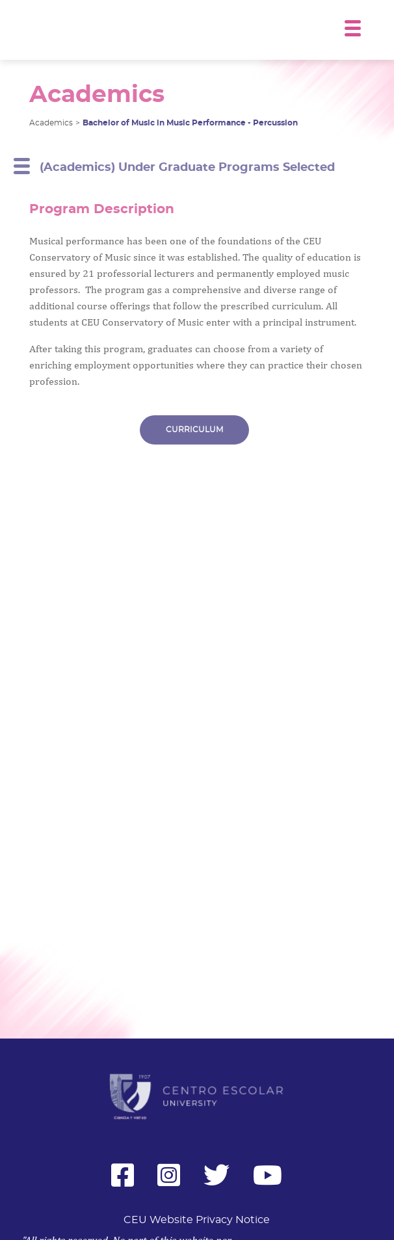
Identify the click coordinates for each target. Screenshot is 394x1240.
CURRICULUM (194, 431)
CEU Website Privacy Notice (197, 1220)
